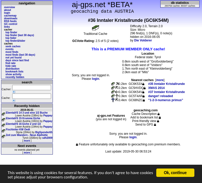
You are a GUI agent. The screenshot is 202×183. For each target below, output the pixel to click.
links (7, 26)
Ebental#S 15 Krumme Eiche (23, 118)
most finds (12, 52)
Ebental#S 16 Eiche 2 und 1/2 (23, 124)
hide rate (11, 66)
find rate (10, 63)
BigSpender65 (43, 132)
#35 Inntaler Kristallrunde (166, 84)
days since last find (17, 60)
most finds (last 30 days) (20, 54)
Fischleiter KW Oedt (18, 129)
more (27, 140)
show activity (14, 74)
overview (9, 7)
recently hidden (15, 77)
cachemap (10, 15)
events (10, 49)
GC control (10, 24)
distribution (13, 68)
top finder (11, 32)
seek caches (13, 46)
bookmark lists (15, 71)
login (7, 12)
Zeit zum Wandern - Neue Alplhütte (27, 135)
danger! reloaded (160, 96)
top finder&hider (15, 40)
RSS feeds (10, 21)
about (7, 10)
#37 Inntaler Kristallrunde (166, 92)
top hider (11, 38)
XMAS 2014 (156, 88)
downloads (10, 18)
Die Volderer (143, 40)
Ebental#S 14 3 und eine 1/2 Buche (27, 112)
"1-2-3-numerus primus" (165, 100)
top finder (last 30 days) (20, 35)
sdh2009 (47, 137)
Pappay (47, 115)
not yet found (14, 57)
